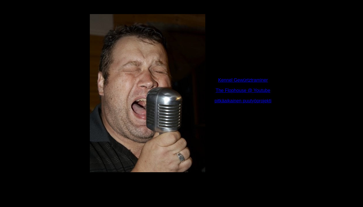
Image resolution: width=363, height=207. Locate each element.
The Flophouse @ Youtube (243, 90)
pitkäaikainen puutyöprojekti (242, 100)
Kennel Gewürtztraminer (243, 80)
